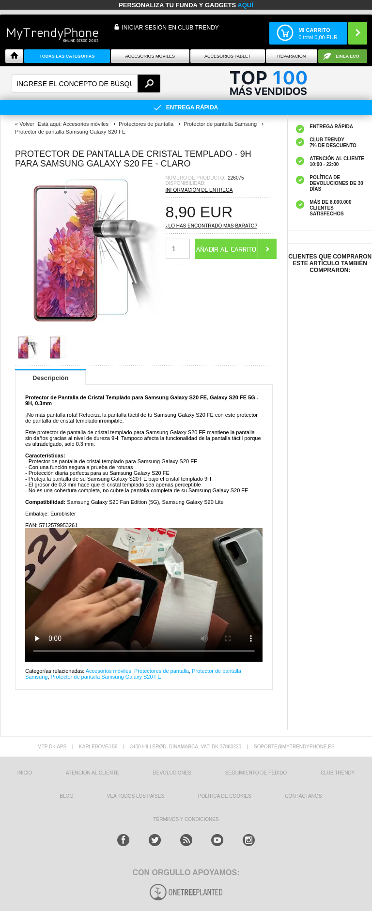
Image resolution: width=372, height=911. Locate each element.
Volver (26, 124)
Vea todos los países (135, 796)
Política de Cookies (224, 796)
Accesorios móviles (108, 671)
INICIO (24, 772)
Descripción (50, 377)
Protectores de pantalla (161, 671)
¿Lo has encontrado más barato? (212, 225)
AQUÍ (245, 5)
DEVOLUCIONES (172, 772)
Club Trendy (338, 772)
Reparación (291, 56)
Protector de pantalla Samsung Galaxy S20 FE (106, 677)
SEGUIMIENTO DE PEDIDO (256, 772)
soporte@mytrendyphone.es (294, 746)
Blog (66, 796)
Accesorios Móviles (150, 56)
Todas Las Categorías (66, 56)
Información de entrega (199, 190)
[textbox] (86, 83)
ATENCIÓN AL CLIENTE (92, 772)
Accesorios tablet (227, 56)
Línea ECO (347, 56)
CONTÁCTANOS (303, 796)
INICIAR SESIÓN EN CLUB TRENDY (170, 27)
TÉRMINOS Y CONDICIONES (185, 819)
